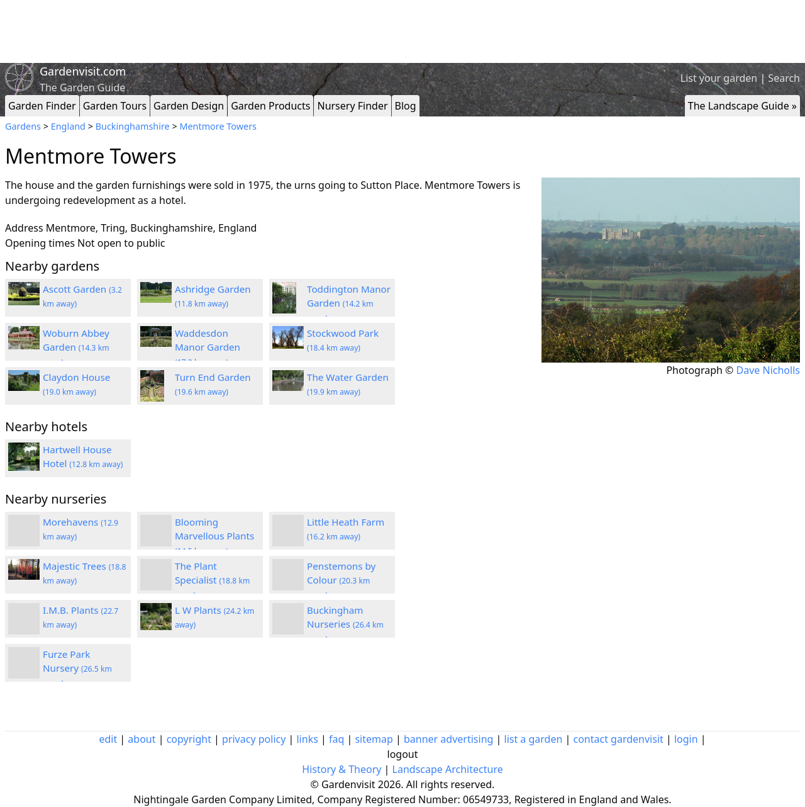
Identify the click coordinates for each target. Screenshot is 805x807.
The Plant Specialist (212, 580)
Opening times (40, 243)
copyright (189, 739)
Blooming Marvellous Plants (214, 536)
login (686, 739)
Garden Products (270, 106)
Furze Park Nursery (77, 668)
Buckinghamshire (133, 126)
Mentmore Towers (218, 126)
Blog (405, 106)
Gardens (23, 126)
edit (108, 739)
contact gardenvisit (618, 739)
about (141, 739)
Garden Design (188, 106)
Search (784, 78)
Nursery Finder (352, 106)
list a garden (533, 739)
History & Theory (341, 769)
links (307, 739)
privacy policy (254, 739)
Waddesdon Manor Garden (207, 347)
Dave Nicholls (768, 370)
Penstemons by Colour (341, 580)
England (68, 126)
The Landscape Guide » (742, 106)
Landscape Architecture (447, 769)
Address (24, 228)
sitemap (373, 739)
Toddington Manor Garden (349, 303)
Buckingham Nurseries (345, 624)
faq (336, 739)
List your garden (718, 78)
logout (402, 754)
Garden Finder (42, 106)
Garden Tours (115, 106)
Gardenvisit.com (83, 71)
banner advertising (448, 739)
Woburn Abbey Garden (76, 347)
